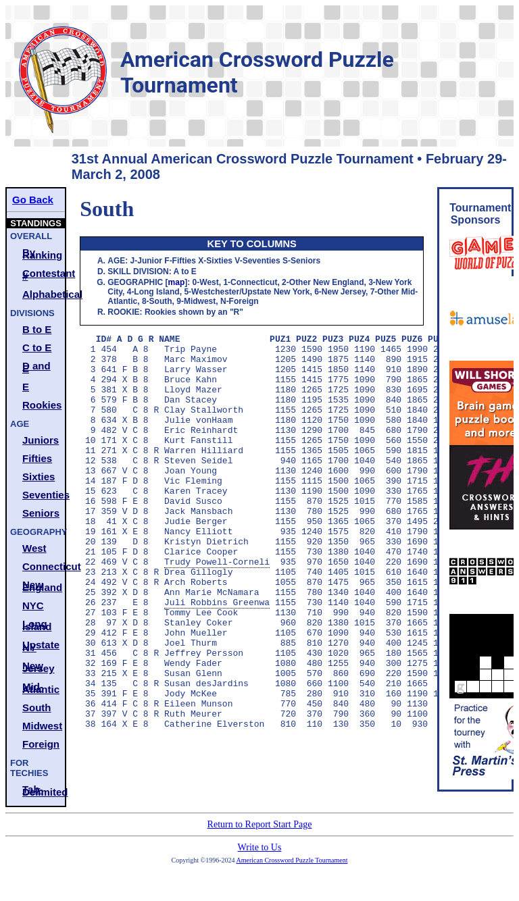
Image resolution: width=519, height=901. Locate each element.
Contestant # (43, 274)
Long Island (36, 625)
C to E (36, 347)
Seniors (40, 513)
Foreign (40, 744)
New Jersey (38, 667)
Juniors (40, 440)
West (34, 548)
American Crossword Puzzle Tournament (292, 870)
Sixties (38, 476)
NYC (33, 605)
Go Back (32, 199)
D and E (36, 367)
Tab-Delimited (43, 790)
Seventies (43, 494)
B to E (36, 329)
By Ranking (42, 254)
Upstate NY (40, 646)
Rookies (41, 405)
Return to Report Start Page (259, 834)
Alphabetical (43, 294)
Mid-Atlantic (40, 688)
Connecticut (43, 566)
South (36, 707)
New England (42, 586)
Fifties (37, 458)
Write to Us (260, 857)
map (176, 282)
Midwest (42, 725)
